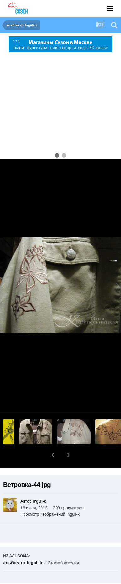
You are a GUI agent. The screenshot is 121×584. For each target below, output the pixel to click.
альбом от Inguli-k (22, 546)
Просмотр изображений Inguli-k (50, 497)
